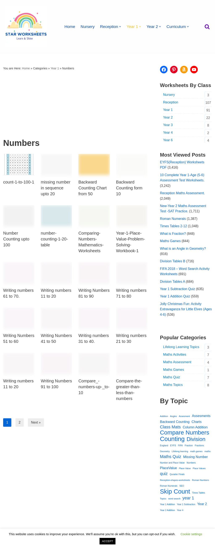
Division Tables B (173, 262)
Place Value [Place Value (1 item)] (185, 469)
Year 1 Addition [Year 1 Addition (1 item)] (167, 505)
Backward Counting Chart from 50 (92, 188)
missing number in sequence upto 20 (55, 188)
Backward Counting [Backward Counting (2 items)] (175, 422)
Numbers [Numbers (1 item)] (191, 463)
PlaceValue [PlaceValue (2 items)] (168, 469)
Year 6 (168, 140)
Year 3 (168, 125)
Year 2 (168, 117)
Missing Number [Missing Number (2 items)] (195, 458)
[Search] (207, 26)
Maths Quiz (171, 378)
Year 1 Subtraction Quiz (177, 289)
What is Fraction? (173, 234)
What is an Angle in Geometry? (183, 249)
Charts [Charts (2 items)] (196, 422)
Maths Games (170, 241)
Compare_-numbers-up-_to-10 (93, 387)
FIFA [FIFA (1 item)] (180, 446)
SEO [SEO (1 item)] (181, 487)
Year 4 (168, 132)
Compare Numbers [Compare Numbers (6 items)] (184, 433)
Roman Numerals (173, 219)
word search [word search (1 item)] (174, 500)
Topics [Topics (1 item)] (163, 500)
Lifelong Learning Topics (181, 348)
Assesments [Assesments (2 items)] (201, 417)
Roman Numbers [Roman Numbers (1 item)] (200, 481)
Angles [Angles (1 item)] (173, 417)
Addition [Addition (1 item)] (164, 417)
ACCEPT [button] (107, 541)
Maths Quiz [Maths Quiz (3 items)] (170, 458)
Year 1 (55, 68)
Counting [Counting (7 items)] (172, 440)
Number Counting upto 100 (16, 239)
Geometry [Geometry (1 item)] (165, 452)
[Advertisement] (75, 102)
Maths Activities (174, 355)
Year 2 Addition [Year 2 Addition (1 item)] (167, 511)
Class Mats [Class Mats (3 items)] (170, 428)
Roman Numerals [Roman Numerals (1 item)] (168, 487)
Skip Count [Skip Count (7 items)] (175, 492)
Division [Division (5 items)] (196, 440)
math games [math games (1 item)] (196, 452)
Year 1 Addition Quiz (175, 297)
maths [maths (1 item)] (208, 452)
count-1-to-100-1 (18, 182)
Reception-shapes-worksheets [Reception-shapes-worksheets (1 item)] (175, 481)
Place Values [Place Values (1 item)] (199, 469)
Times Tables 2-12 (173, 226)
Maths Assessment (177, 363)
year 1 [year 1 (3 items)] (188, 499)
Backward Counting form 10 (129, 188)
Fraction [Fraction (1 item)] (189, 446)
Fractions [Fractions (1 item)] (199, 446)
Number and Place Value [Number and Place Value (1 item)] (172, 463)
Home (69, 26)
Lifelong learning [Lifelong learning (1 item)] (180, 452)
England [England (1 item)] (164, 446)
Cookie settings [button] (191, 534)
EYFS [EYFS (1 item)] (173, 446)
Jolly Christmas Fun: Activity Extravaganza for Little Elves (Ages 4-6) (181, 310)
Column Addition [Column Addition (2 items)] (195, 428)
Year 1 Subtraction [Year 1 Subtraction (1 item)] (186, 505)
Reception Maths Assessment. (182, 193)
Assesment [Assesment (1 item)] (184, 417)
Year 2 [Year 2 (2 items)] (202, 505)
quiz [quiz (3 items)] (164, 475)
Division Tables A (172, 282)
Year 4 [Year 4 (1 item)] (180, 511)
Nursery (88, 26)
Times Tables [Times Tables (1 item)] (198, 494)
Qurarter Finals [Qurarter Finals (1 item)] (177, 475)
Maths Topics (173, 385)
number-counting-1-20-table (54, 239)
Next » (36, 422)
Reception (170, 102)
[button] (120, 27)
